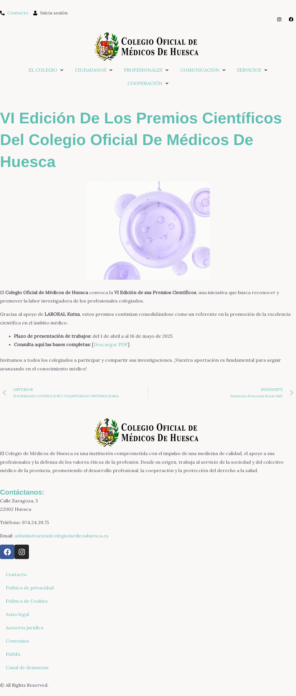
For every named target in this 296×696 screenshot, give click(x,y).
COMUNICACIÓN (202, 70)
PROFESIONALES (146, 70)
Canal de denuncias (27, 667)
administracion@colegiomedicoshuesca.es (61, 536)
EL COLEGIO (46, 70)
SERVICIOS (252, 70)
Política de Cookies (27, 601)
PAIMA (13, 654)
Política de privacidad (30, 588)
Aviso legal (17, 614)
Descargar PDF (111, 344)
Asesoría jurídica (24, 627)
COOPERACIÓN (148, 83)
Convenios (17, 641)
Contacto (16, 574)
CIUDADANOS (93, 70)
